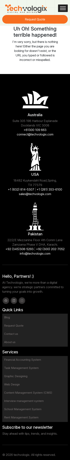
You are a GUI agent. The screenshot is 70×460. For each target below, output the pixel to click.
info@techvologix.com (35, 253)
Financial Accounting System (22, 359)
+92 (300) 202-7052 (50, 249)
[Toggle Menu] (63, 8)
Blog (7, 317)
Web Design (12, 384)
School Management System (22, 409)
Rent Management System (21, 417)
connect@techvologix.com (35, 134)
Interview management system (24, 401)
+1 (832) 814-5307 (21, 189)
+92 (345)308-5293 (19, 249)
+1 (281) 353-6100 (49, 189)
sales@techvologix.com (35, 194)
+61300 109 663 (35, 130)
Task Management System (21, 368)
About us (9, 342)
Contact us (11, 334)
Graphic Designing (15, 376)
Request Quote (35, 19)
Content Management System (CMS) (28, 392)
